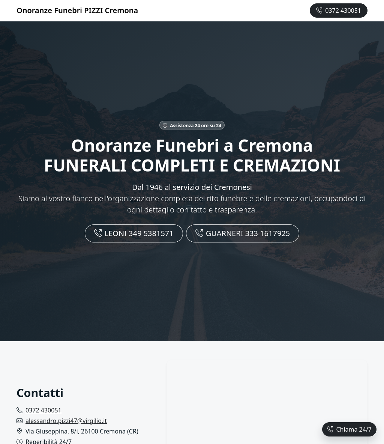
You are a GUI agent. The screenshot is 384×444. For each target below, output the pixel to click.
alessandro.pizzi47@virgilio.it (66, 421)
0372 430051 (44, 410)
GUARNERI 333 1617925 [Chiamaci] (242, 233)
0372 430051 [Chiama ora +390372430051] (338, 10)
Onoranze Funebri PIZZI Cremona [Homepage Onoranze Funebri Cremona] (77, 10)
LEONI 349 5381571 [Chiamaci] (134, 233)
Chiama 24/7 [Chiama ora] (349, 429)
